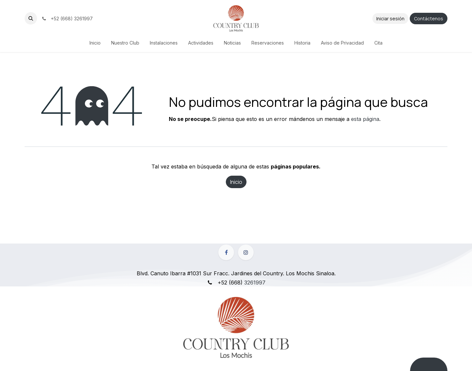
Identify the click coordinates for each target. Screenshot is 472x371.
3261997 (255, 282)
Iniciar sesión (390, 18)
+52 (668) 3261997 (67, 18)
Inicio (236, 182)
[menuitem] (95, 43)
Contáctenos (428, 18)
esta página (365, 119)
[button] (31, 18)
